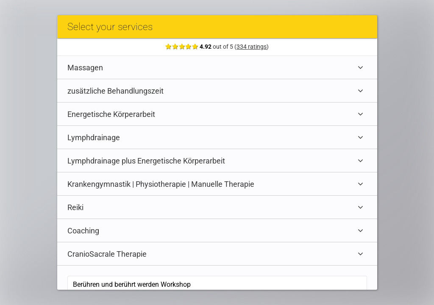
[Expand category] (362, 67)
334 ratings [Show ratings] (254, 46)
